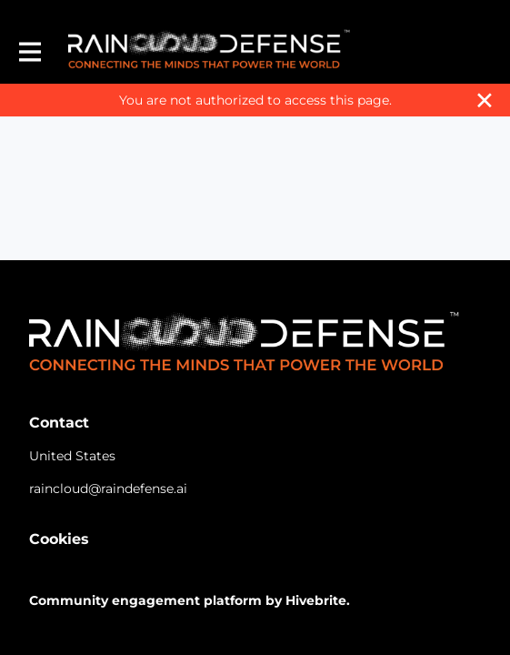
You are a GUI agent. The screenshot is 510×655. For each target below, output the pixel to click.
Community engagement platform (145, 600)
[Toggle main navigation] (29, 51)
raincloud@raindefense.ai (108, 488)
